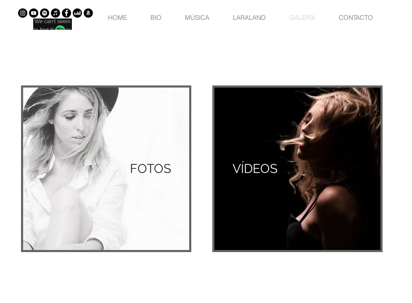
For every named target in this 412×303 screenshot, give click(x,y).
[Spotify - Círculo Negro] (44, 13)
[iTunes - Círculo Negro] (55, 13)
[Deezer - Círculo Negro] (77, 13)
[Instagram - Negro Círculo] (22, 13)
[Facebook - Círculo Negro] (66, 13)
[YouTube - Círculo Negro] (33, 13)
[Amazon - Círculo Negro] (88, 13)
